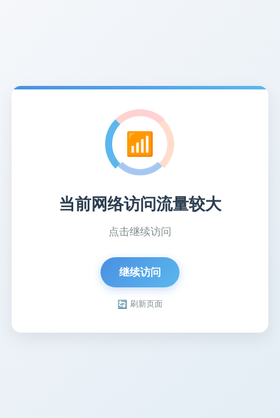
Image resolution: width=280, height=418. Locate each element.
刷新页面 (140, 304)
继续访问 (140, 272)
